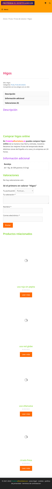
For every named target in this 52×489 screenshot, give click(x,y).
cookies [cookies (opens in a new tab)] (41, 481)
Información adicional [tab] (14, 98)
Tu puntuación (9, 191)
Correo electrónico (11, 215)
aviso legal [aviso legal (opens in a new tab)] (33, 481)
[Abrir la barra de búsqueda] (50, 3)
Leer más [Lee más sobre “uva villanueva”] (26, 414)
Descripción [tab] (10, 94)
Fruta (11, 19)
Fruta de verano (20, 19)
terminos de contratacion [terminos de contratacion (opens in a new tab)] (31, 483)
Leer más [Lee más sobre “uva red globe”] (26, 354)
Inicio (5, 19)
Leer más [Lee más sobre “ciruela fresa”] (26, 468)
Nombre (7, 207)
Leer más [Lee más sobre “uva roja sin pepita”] (26, 295)
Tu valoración (9, 194)
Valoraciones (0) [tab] (12, 103)
